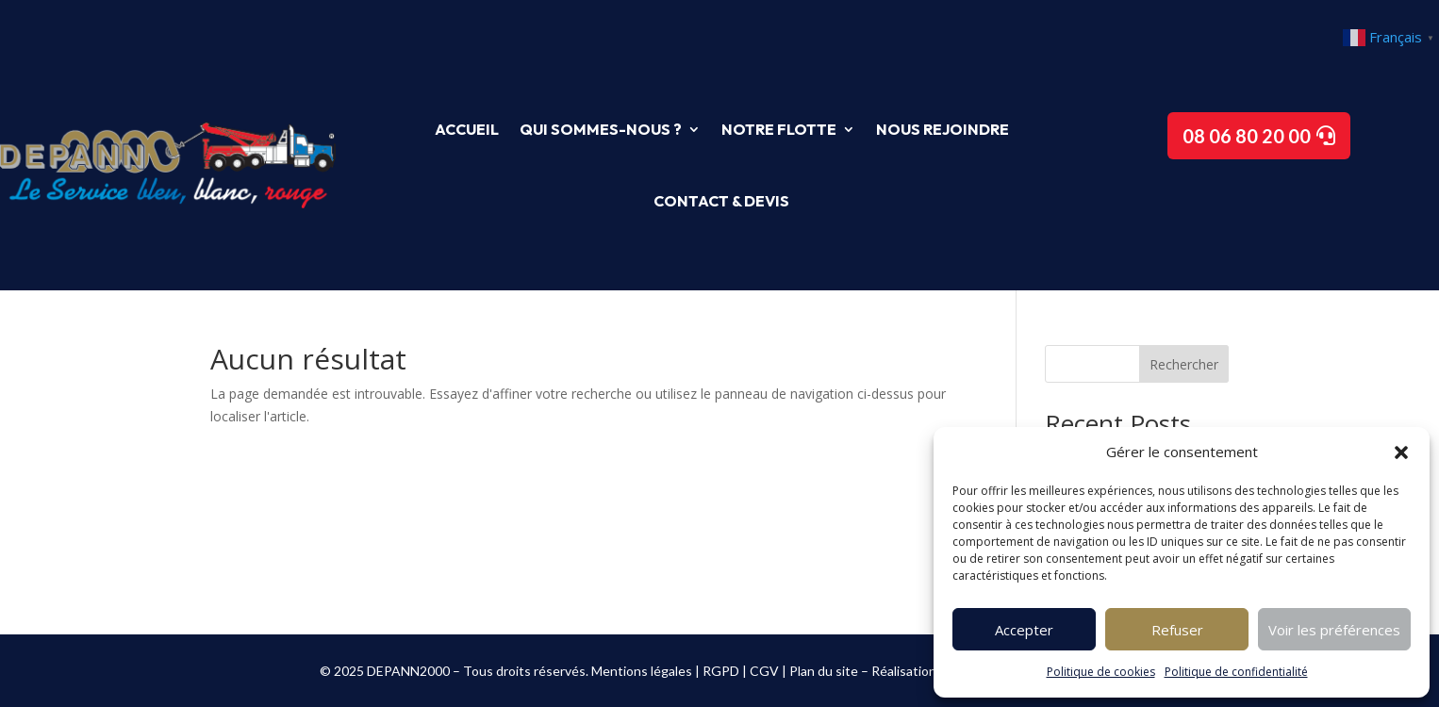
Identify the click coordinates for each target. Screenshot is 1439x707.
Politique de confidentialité (1236, 672)
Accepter (1024, 629)
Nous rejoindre (942, 129)
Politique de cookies (1101, 672)
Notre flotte (778, 129)
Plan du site (823, 671)
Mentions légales (641, 671)
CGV (764, 671)
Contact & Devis (721, 200)
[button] (1401, 452)
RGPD (721, 671)
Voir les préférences (1334, 629)
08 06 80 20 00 (1247, 135)
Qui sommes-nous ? (601, 129)
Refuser (1177, 629)
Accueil (467, 129)
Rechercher (1184, 364)
